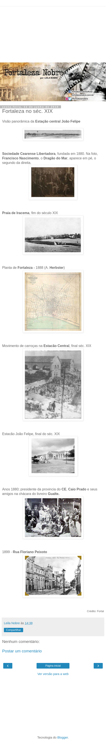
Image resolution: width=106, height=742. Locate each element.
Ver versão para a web (53, 674)
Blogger (62, 737)
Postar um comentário (22, 651)
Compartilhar (13, 630)
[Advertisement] (53, 33)
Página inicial (53, 665)
